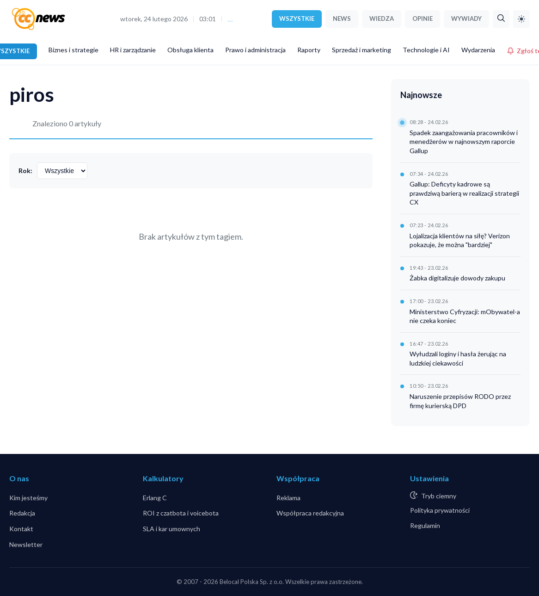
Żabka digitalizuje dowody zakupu (457, 278)
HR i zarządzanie (133, 50)
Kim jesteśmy (28, 498)
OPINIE (422, 18)
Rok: (25, 170)
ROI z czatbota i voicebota (181, 513)
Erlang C (155, 498)
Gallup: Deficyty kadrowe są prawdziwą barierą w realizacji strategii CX (464, 193)
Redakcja (22, 513)
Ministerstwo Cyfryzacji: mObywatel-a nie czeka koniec (465, 316)
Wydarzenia (478, 50)
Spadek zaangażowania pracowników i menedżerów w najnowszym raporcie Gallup (464, 142)
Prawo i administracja (255, 50)
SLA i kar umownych (171, 529)
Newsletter (26, 544)
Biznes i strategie (73, 50)
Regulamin (425, 525)
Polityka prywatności (440, 510)
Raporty (308, 50)
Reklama (288, 498)
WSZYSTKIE (296, 18)
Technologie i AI (426, 50)
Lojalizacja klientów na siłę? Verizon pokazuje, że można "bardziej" (460, 240)
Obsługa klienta (190, 50)
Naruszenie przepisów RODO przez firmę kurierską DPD (460, 401)
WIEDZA (381, 18)
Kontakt (21, 529)
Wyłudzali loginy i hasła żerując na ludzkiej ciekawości (458, 358)
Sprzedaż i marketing (361, 50)
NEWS (342, 18)
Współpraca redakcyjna (310, 513)
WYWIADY (466, 18)
